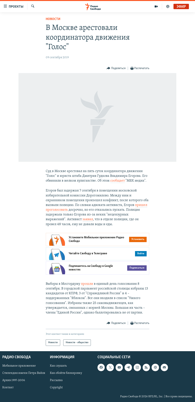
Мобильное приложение (19, 366)
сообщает (117, 181)
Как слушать (58, 366)
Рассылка (56, 380)
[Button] (116, 68)
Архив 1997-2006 (13, 380)
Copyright (56, 387)
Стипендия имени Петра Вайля (23, 373)
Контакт (8, 387)
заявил (87, 219)
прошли (87, 284)
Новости (53, 19)
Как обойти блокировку (66, 373)
